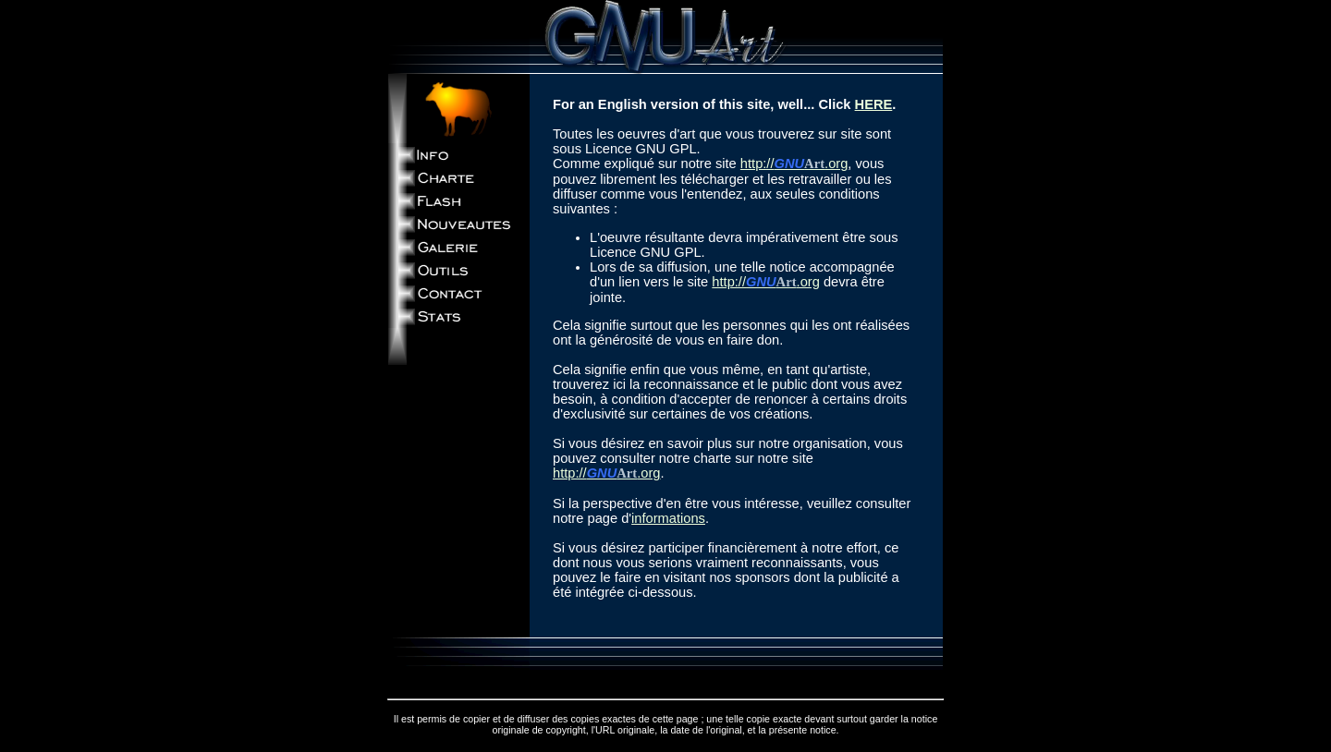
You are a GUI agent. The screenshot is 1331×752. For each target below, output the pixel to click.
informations (668, 518)
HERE (874, 104)
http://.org (794, 163)
